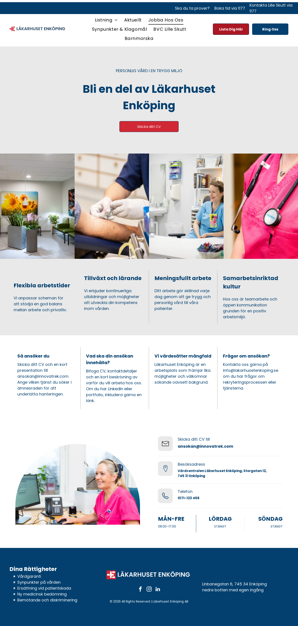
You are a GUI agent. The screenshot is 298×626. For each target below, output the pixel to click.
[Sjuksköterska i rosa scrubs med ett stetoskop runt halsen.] (261, 206)
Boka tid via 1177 (229, 8)
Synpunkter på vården (39, 582)
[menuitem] (106, 20)
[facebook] (140, 589)
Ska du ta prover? (192, 8)
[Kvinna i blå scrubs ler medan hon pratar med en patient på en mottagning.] (186, 206)
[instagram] (149, 589)
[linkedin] (158, 589)
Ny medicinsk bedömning (42, 594)
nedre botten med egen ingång (233, 590)
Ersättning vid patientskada (44, 588)
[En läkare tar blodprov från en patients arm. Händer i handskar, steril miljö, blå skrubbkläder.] (112, 206)
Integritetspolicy (33, 606)
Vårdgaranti (29, 576)
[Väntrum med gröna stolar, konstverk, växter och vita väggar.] (37, 206)
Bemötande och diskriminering (47, 600)
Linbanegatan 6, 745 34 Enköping (234, 584)
